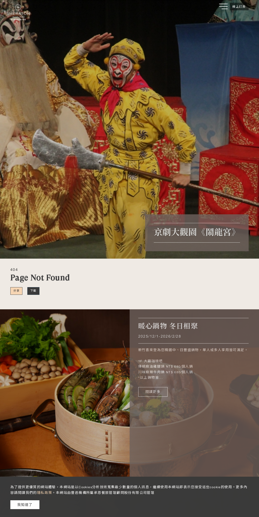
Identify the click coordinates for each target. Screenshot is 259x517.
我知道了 (25, 504)
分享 (16, 290)
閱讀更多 (153, 392)
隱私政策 (44, 492)
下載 (33, 290)
